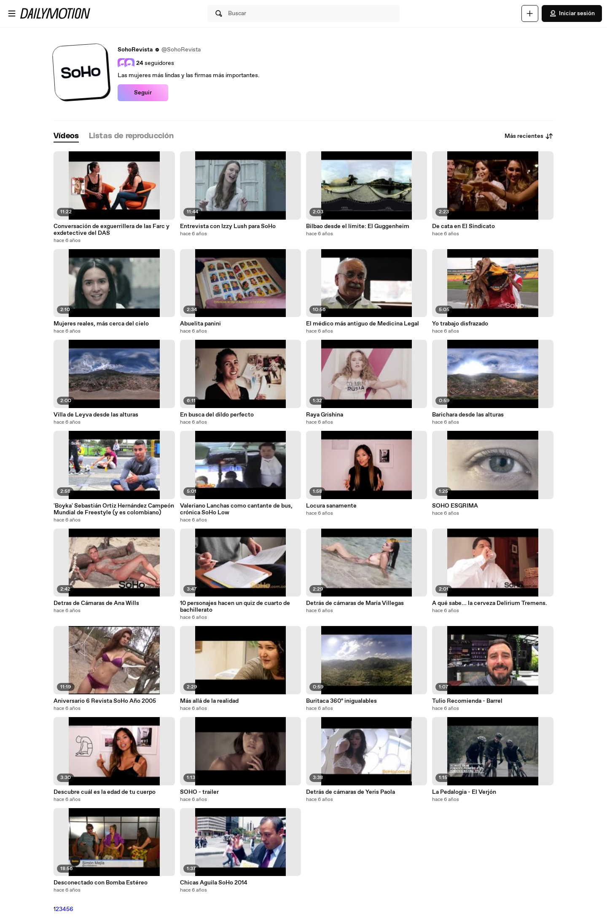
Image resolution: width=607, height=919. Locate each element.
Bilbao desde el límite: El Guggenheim (357, 226)
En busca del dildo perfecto (217, 414)
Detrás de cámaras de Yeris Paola (350, 792)
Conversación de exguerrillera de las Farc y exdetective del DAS (111, 229)
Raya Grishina (324, 414)
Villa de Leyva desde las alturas (96, 414)
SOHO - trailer (199, 792)
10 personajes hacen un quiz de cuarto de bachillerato (235, 606)
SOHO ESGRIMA (455, 505)
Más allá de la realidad (209, 701)
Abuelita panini (200, 323)
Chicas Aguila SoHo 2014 (213, 882)
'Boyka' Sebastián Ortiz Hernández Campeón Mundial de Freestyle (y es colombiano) (114, 509)
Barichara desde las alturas (468, 414)
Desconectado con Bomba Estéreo (101, 882)
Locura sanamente (331, 505)
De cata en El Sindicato (463, 226)
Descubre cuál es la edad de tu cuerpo (105, 792)
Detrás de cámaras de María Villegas (355, 603)
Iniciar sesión (572, 13)
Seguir (143, 93)
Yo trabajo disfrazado (460, 323)
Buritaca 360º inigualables (341, 701)
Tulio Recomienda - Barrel (467, 701)
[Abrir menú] (12, 13)
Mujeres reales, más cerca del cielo (101, 323)
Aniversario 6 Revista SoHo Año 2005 (105, 701)
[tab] (66, 136)
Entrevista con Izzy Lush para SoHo (228, 226)
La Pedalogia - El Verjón (464, 792)
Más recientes (529, 136)
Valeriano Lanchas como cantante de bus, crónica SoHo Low (236, 509)
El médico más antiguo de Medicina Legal (362, 323)
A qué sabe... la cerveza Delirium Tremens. (489, 603)
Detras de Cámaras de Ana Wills (96, 603)
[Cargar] (529, 13)
